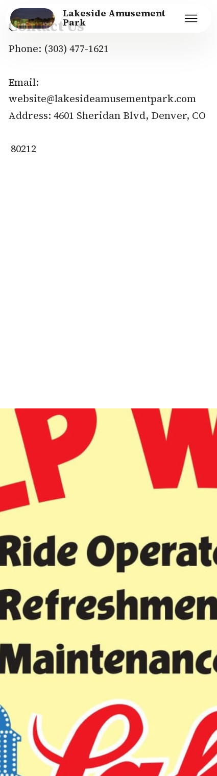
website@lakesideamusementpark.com (102, 98)
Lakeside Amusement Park (114, 18)
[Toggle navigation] (191, 18)
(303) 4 (59, 48)
